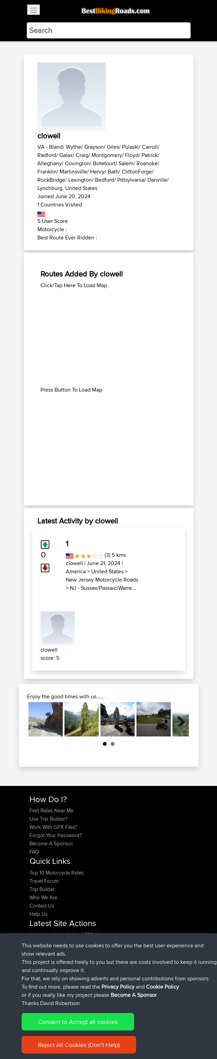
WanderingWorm (48, 934)
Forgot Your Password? (55, 835)
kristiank (39, 976)
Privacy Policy (121, 1032)
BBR (89, 934)
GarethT (38, 951)
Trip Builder (42, 889)
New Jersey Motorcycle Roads (102, 580)
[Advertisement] (108, 338)
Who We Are (43, 897)
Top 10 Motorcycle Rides (56, 872)
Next (178, 719)
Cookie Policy (155, 1032)
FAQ (34, 851)
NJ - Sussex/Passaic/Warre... (103, 588)
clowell (74, 563)
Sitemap (93, 1032)
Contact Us (41, 905)
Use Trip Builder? (48, 818)
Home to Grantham (103, 959)
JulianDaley (42, 959)
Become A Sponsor (51, 843)
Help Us (38, 913)
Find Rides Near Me (51, 810)
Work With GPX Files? (53, 827)
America (76, 571)
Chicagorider (44, 943)
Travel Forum (44, 881)
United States (107, 571)
